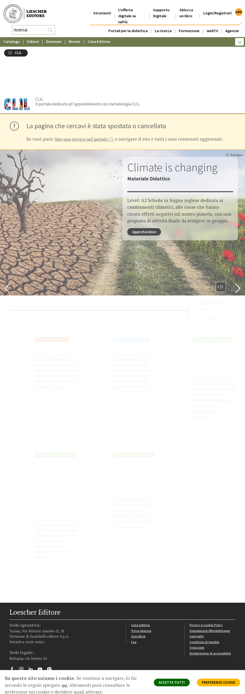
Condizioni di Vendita (205, 606)
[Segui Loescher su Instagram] (23, 634)
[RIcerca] (50, 27)
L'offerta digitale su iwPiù (127, 9)
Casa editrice (141, 589)
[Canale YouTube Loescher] (42, 634)
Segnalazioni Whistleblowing (211, 595)
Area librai (138, 600)
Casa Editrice (99, 37)
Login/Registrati (217, 7)
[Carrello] (239, 37)
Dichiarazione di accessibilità (211, 617)
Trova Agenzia (142, 595)
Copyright (197, 600)
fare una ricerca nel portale (86, 97)
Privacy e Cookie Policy (206, 589)
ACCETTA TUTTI (163, 683)
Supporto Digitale (161, 6)
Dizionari (53, 37)
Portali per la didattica (128, 24)
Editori (33, 37)
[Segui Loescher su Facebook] (14, 634)
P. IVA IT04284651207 (26, 653)
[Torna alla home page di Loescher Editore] (25, 11)
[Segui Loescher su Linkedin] (32, 634)
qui (71, 685)
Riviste (74, 37)
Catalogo (12, 37)
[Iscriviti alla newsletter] (51, 633)
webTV (212, 24)
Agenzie (232, 24)
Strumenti (102, 7)
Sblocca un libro (186, 6)
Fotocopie (197, 612)
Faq (134, 606)
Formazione (189, 24)
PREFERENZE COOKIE (215, 683)
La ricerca (163, 24)
